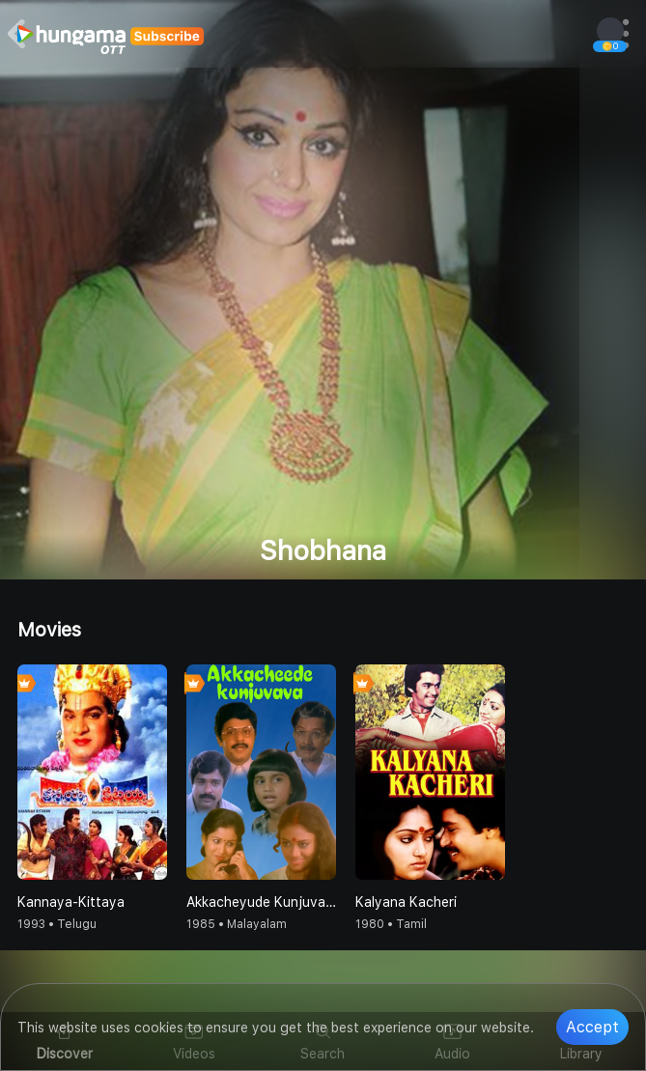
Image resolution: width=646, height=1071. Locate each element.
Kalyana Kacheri (406, 902)
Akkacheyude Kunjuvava (261, 902)
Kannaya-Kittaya (71, 902)
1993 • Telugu (57, 924)
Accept (592, 1027)
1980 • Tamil (391, 924)
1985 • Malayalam (236, 924)
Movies (49, 629)
